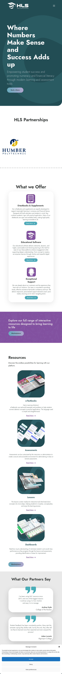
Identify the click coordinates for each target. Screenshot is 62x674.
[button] (59, 647)
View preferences (31, 669)
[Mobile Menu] (54, 5)
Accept (31, 659)
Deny (31, 664)
